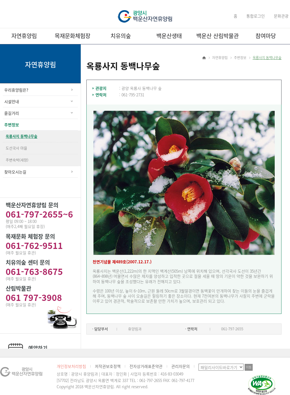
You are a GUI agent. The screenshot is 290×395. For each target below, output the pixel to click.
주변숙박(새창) (17, 159)
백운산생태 (169, 36)
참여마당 (265, 36)
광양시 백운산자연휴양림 (145, 16)
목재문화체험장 (72, 36)
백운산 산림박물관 (217, 36)
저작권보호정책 (108, 366)
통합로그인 (255, 16)
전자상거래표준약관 (146, 366)
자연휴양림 (24, 36)
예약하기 (38, 348)
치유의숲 (120, 36)
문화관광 (281, 16)
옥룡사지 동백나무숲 (21, 136)
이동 (248, 367)
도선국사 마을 (16, 148)
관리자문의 (180, 366)
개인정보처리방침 (71, 366)
